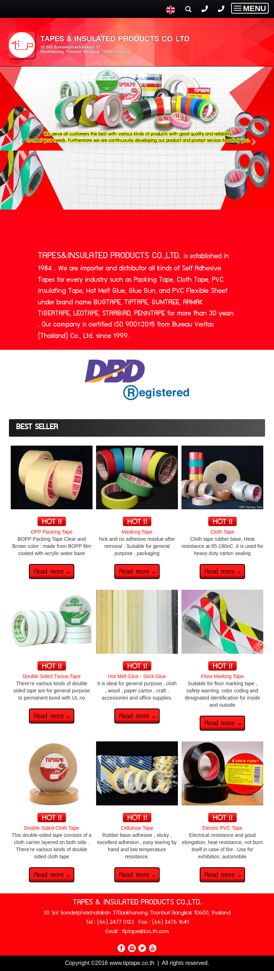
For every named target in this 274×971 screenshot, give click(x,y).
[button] (20, 138)
